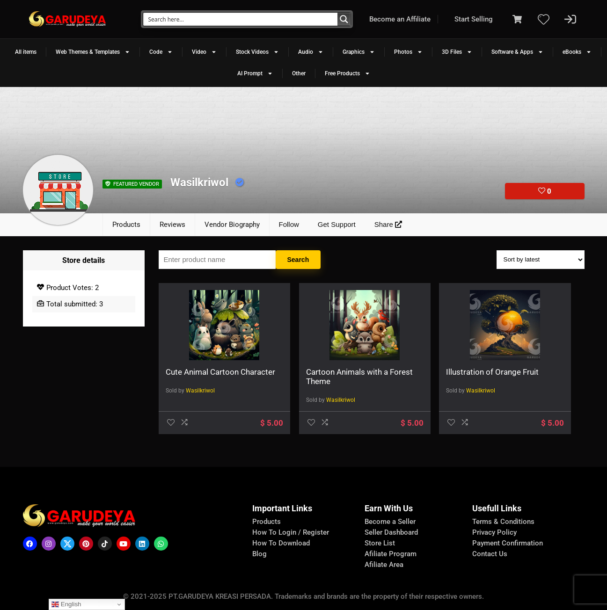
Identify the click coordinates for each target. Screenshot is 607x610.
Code (161, 51)
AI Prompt (255, 73)
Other (299, 73)
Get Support (337, 224)
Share (388, 224)
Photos (408, 51)
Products (126, 224)
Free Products (347, 73)
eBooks (577, 51)
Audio (310, 51)
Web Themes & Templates (93, 51)
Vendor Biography (232, 224)
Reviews (172, 224)
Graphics (359, 51)
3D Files (457, 51)
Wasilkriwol (200, 400)
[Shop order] (541, 259)
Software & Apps (517, 51)
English (66, 604)
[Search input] (240, 19)
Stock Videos (257, 51)
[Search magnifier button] (344, 19)
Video (204, 51)
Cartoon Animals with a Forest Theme (312, 376)
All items (26, 52)
